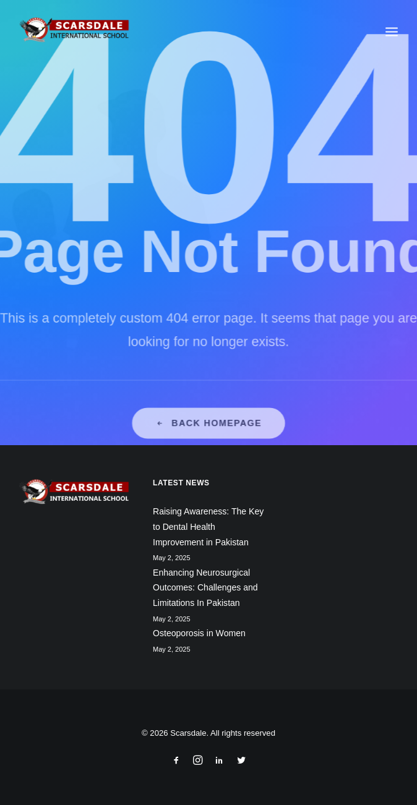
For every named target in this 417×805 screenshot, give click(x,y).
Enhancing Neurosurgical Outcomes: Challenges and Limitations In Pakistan (205, 588)
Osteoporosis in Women (199, 633)
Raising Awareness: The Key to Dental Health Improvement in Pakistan (208, 526)
